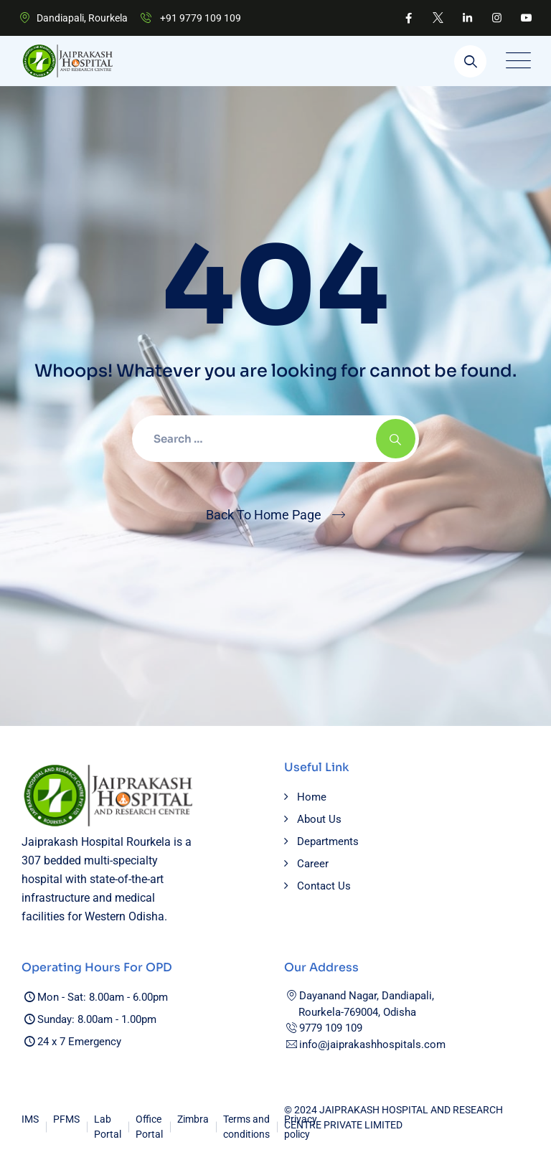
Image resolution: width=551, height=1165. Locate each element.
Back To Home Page (263, 514)
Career (313, 863)
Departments (328, 841)
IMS (30, 1119)
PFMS (66, 1119)
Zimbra (193, 1119)
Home (311, 797)
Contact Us (324, 885)
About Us (319, 819)
